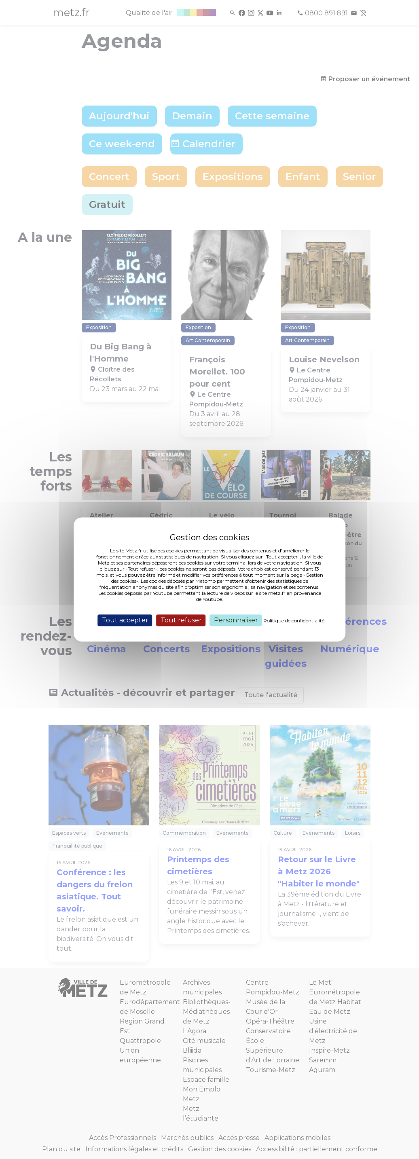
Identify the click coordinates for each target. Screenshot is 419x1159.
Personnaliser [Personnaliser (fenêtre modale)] (236, 620)
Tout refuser (181, 620)
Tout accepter (125, 620)
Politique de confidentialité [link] (293, 621)
